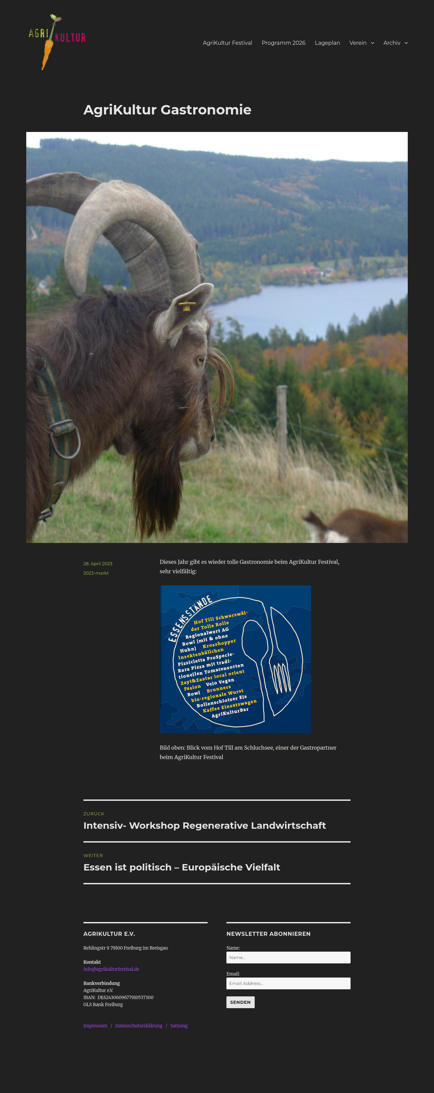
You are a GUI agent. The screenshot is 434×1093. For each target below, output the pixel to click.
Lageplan (327, 43)
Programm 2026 (283, 43)
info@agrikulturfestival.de (111, 969)
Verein (358, 43)
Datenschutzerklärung (138, 1026)
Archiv (392, 43)
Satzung (178, 1026)
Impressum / (99, 1026)
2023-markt (96, 573)
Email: (233, 974)
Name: (233, 948)
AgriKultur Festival (227, 43)
